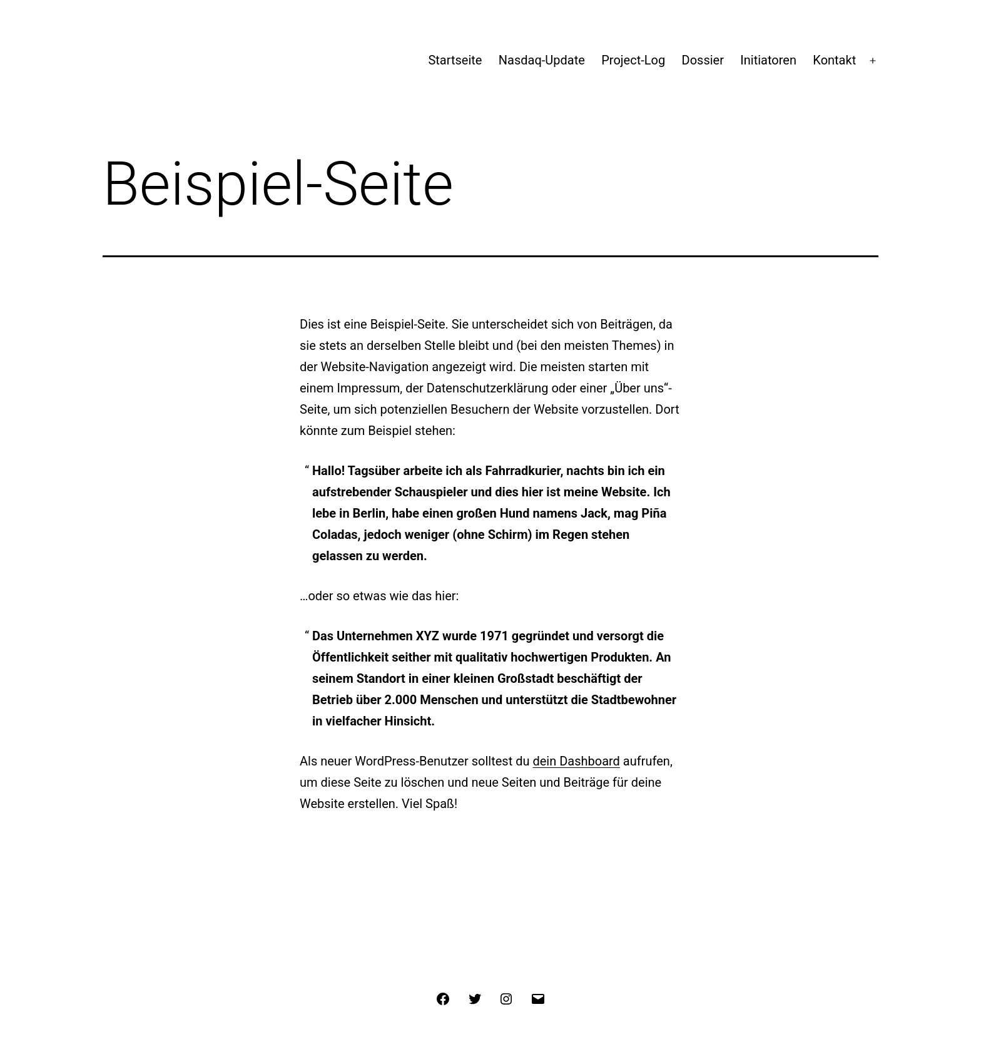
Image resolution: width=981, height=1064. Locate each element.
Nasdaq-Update (542, 60)
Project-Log (633, 60)
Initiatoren (768, 60)
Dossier (703, 60)
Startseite (455, 60)
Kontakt (834, 60)
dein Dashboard (575, 761)
